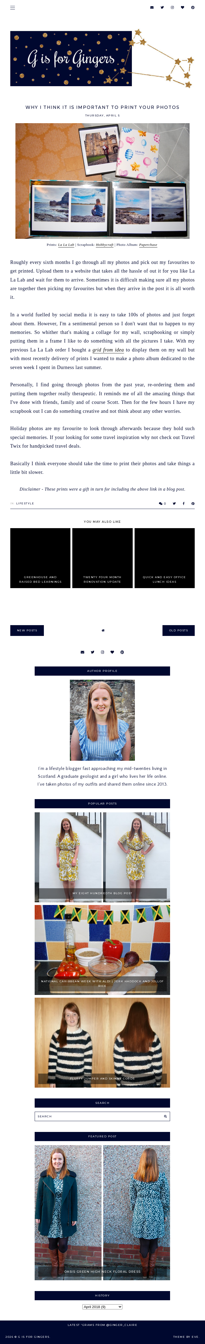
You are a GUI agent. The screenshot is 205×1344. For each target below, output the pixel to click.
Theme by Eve (186, 1337)
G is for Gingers (34, 1337)
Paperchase (148, 245)
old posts (178, 630)
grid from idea (108, 350)
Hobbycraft (104, 245)
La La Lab (66, 245)
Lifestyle (25, 503)
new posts (27, 630)
